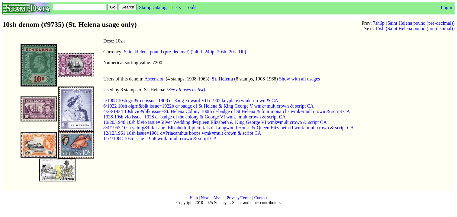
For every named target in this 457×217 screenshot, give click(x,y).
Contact (261, 198)
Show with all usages (299, 78)
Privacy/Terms (239, 198)
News (206, 198)
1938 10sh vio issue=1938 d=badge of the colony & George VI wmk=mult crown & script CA (194, 116)
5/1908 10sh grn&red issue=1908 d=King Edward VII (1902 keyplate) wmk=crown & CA (190, 100)
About (218, 198)
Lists (176, 7)
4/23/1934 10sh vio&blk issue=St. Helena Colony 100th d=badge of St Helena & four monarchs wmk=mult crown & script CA (226, 111)
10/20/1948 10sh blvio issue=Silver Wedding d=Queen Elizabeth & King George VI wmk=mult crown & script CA (215, 122)
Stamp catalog (152, 7)
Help (194, 198)
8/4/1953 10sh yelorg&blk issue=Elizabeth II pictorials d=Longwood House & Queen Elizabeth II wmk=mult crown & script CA (228, 127)
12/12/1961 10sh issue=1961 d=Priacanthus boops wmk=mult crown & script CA (182, 133)
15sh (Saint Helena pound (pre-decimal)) (415, 28)
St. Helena (222, 78)
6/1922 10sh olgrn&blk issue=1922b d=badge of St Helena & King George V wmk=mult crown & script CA (208, 105)
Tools (190, 7)
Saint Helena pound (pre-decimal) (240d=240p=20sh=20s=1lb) (185, 51)
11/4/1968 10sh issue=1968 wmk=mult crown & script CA (160, 138)
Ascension (154, 78)
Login (446, 7)
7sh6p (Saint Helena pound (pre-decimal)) (414, 23)
